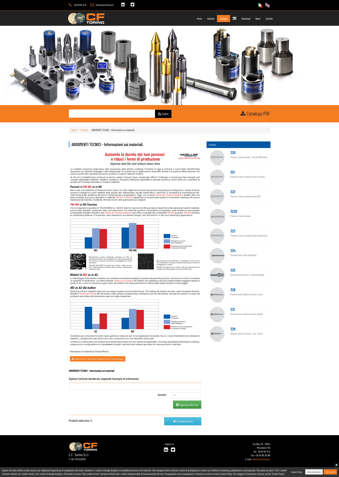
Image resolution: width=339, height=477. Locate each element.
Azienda (210, 18)
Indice (74, 129)
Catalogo (223, 18)
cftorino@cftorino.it (105, 5)
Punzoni (84, 129)
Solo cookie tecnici (314, 472)
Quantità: (162, 394)
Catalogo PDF (255, 113)
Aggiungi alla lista (187, 404)
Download (246, 18)
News (257, 18)
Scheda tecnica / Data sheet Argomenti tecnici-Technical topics (98, 358)
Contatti (269, 18)
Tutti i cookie (330, 472)
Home (199, 18)
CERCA (163, 114)
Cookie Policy (296, 471)
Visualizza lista (183, 421)
